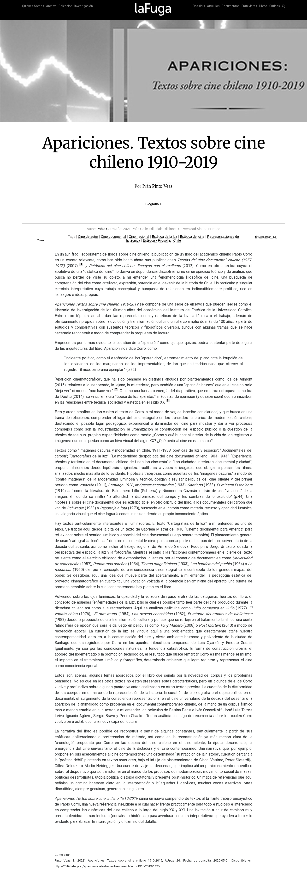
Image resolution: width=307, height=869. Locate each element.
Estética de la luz (164, 236)
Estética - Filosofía (157, 240)
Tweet (41, 240)
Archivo (51, 6)
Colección (65, 6)
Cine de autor (88, 236)
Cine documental (113, 236)
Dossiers (199, 6)
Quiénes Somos (33, 6)
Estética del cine (192, 236)
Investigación (83, 6)
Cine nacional (139, 236)
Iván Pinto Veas (157, 186)
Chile (177, 240)
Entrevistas (249, 6)
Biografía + (153, 204)
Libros (263, 6)
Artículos (213, 6)
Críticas (274, 6)
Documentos (231, 6)
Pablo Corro (106, 229)
